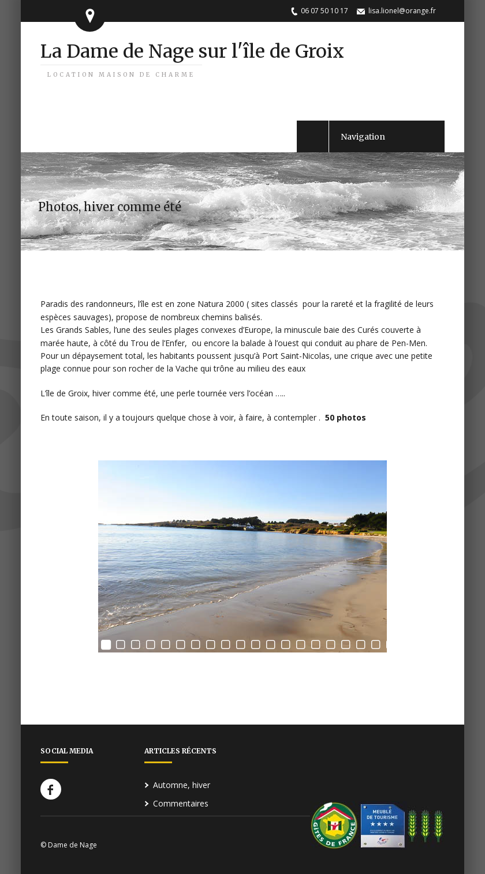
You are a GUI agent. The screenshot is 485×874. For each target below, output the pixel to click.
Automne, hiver (181, 784)
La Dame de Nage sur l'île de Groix (192, 59)
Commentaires (180, 803)
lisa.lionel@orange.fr (402, 11)
